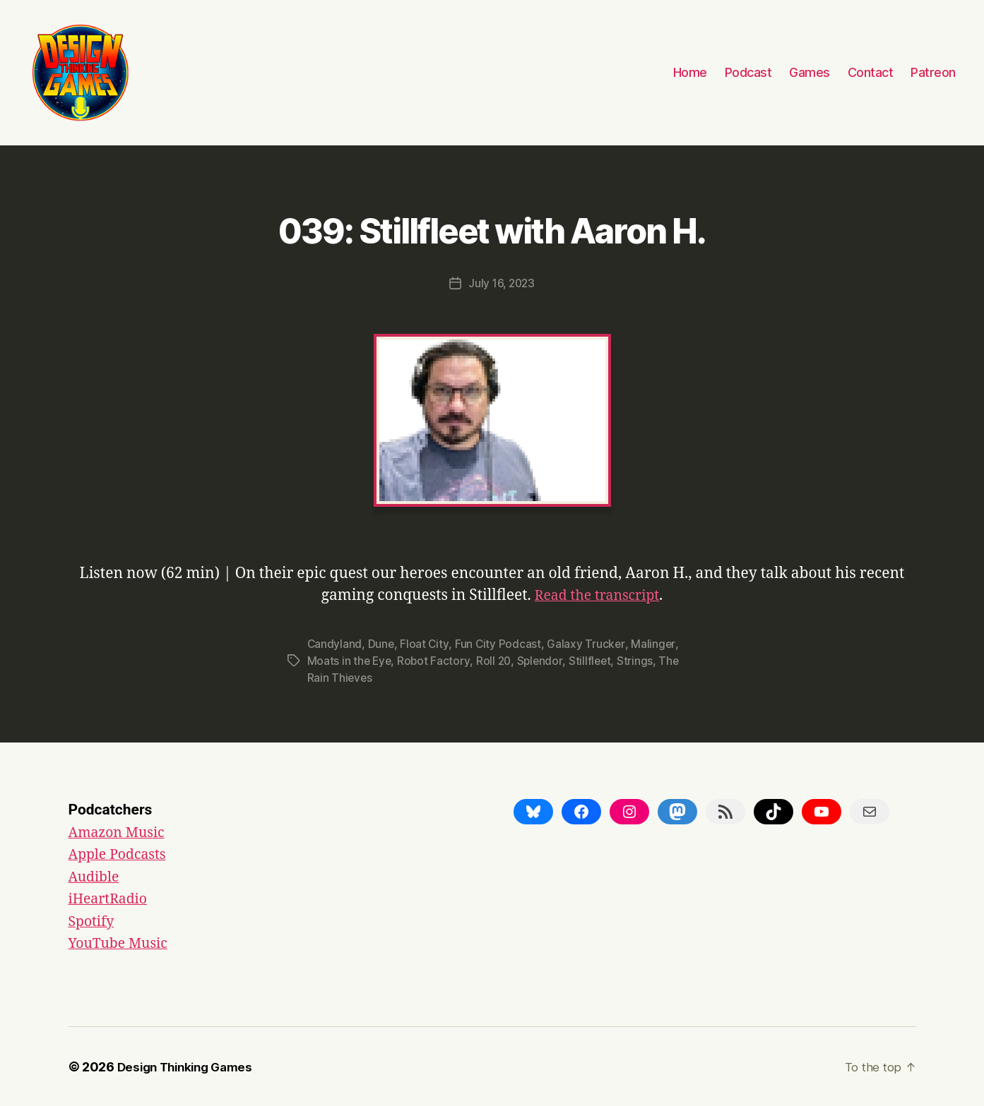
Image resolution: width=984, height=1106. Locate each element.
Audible (96, 876)
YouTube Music (122, 942)
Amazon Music (120, 831)
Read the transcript (597, 594)
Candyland (335, 643)
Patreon (933, 72)
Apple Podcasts (121, 853)
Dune (382, 643)
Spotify (93, 920)
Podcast (748, 72)
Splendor (543, 660)
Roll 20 (496, 660)
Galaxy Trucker (588, 643)
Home (690, 72)
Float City (425, 643)
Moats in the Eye (350, 660)
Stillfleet (594, 660)
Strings (640, 660)
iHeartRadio (111, 898)
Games (809, 72)
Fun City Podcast (499, 643)
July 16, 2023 (502, 283)
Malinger (655, 643)
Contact (871, 72)
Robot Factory (436, 660)
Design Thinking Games (189, 1066)
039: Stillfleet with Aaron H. (492, 227)
